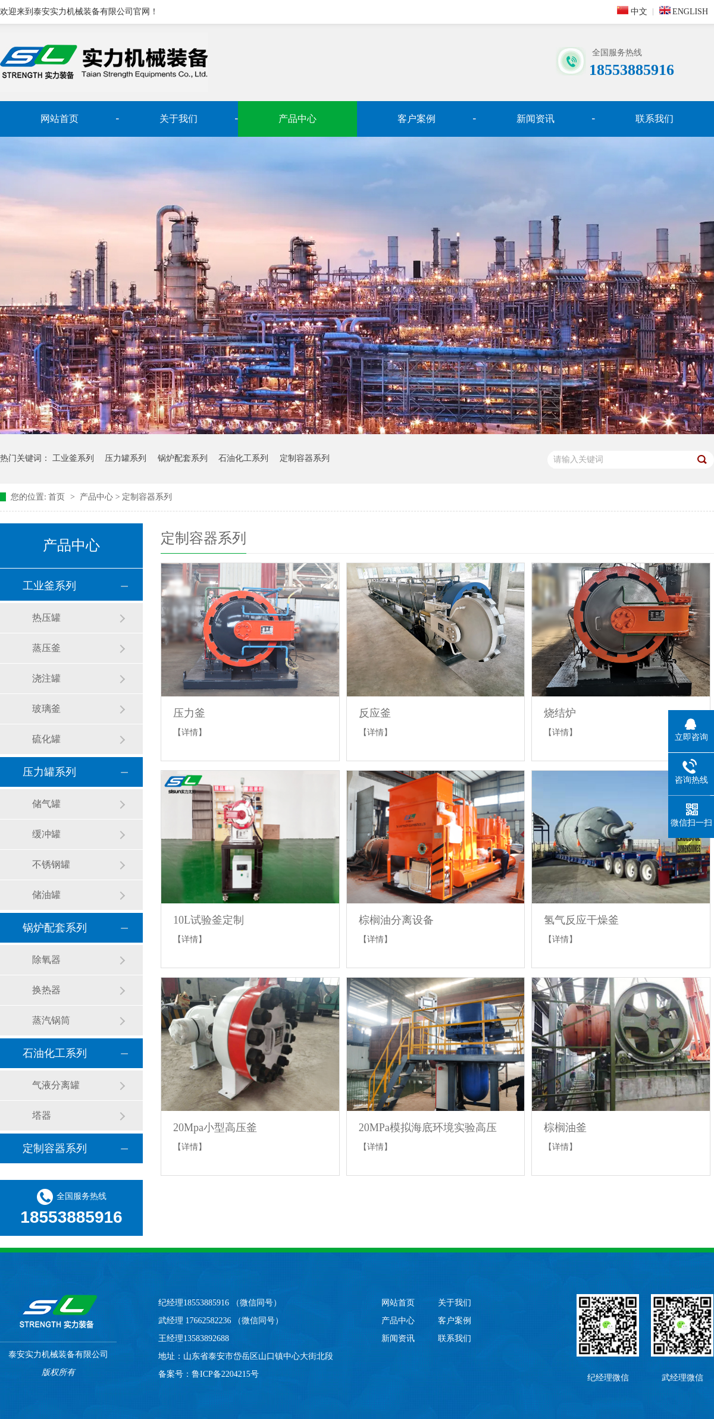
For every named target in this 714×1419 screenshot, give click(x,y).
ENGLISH (683, 11)
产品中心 (297, 119)
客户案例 (416, 119)
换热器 (46, 990)
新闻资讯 (535, 119)
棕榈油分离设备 (396, 920)
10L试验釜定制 (208, 920)
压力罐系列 (125, 458)
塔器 (41, 1115)
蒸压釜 (46, 648)
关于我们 (178, 119)
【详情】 (189, 732)
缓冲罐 (46, 834)
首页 (57, 496)
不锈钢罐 (51, 864)
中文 (632, 11)
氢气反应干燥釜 (581, 920)
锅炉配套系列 (183, 458)
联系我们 (654, 119)
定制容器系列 (305, 458)
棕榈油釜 (565, 1128)
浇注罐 (46, 678)
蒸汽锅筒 (51, 1020)
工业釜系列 (73, 458)
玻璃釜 (46, 709)
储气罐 (46, 804)
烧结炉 (560, 713)
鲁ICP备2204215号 (225, 1374)
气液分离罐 (56, 1085)
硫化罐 (46, 739)
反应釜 (375, 713)
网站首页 (59, 119)
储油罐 (46, 895)
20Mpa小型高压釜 (215, 1128)
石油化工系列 (243, 458)
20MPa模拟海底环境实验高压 (428, 1128)
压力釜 (189, 713)
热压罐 (46, 618)
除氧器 (46, 960)
